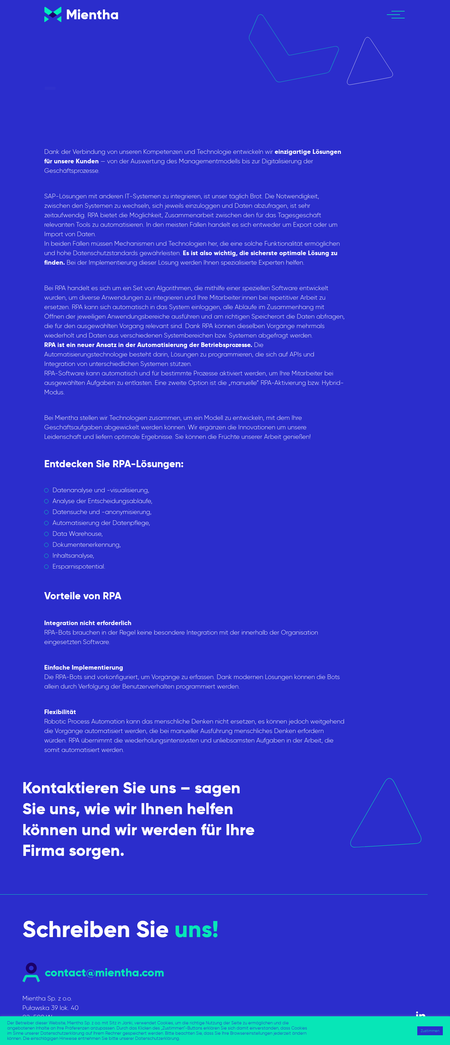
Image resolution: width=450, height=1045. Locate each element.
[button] (398, 14)
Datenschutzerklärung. (157, 1038)
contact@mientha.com (104, 972)
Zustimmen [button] (430, 1031)
